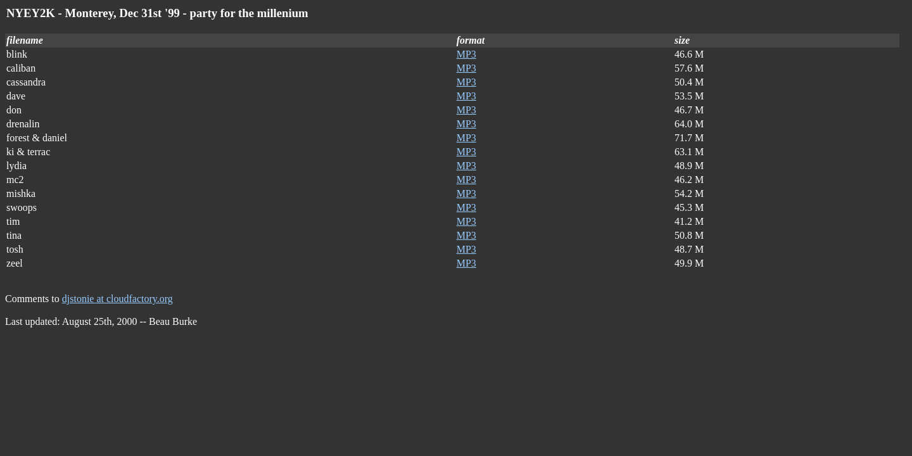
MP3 (466, 54)
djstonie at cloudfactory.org (117, 298)
